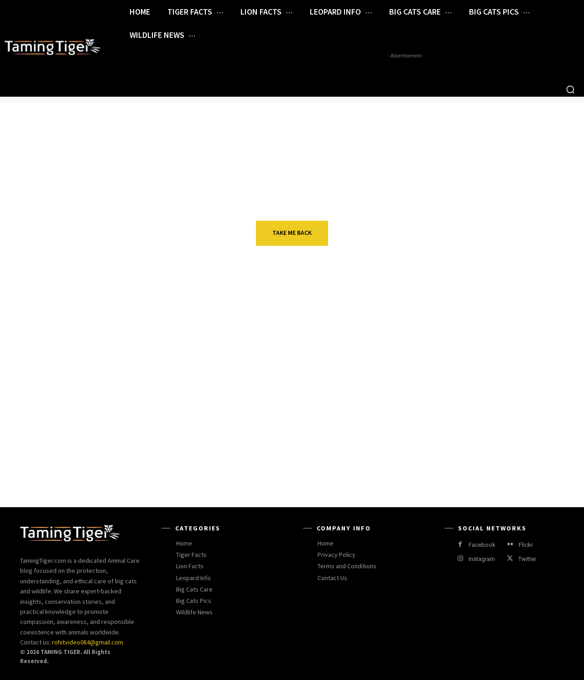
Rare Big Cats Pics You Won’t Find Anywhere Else (501, 459)
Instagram (482, 558)
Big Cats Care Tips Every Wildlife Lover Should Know (316, 396)
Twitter (527, 558)
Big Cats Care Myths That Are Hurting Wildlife (137, 396)
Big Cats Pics (475, 441)
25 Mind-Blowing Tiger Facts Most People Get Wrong (500, 396)
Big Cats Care (111, 378)
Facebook (482, 544)
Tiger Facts (472, 378)
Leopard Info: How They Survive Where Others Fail (131, 459)
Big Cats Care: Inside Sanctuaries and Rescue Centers (310, 465)
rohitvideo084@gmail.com (87, 642)
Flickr (526, 544)
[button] (570, 89)
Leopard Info (111, 441)
